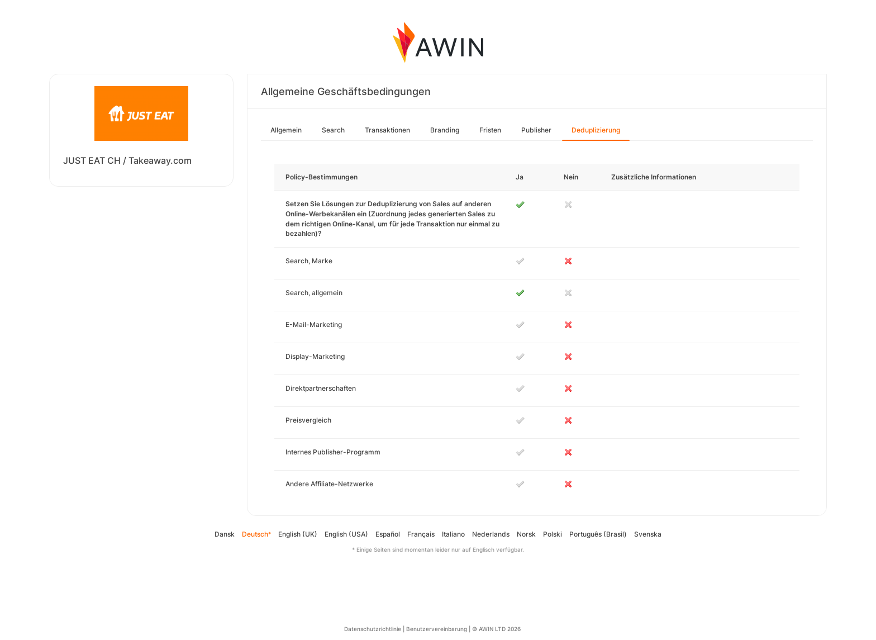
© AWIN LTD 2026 (496, 628)
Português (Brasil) (598, 534)
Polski (552, 534)
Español (387, 534)
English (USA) (346, 534)
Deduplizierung (596, 130)
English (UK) (297, 534)
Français (421, 534)
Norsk (526, 534)
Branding (444, 130)
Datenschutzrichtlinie (372, 628)
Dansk (225, 534)
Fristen (490, 130)
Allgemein (286, 130)
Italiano (453, 534)
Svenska (647, 534)
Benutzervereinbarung (436, 628)
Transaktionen (387, 130)
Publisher (536, 130)
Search (333, 130)
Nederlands (491, 534)
